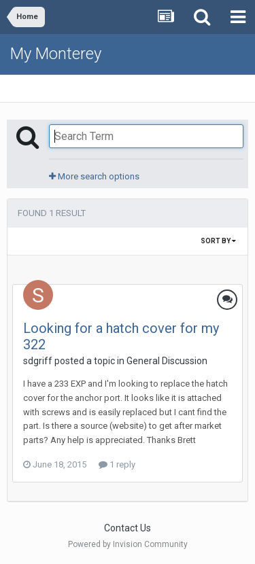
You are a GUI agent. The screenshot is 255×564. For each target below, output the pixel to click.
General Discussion (166, 360)
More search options (94, 176)
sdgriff (37, 360)
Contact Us (127, 528)
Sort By (218, 241)
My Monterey (55, 53)
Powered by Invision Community (128, 544)
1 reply (117, 464)
